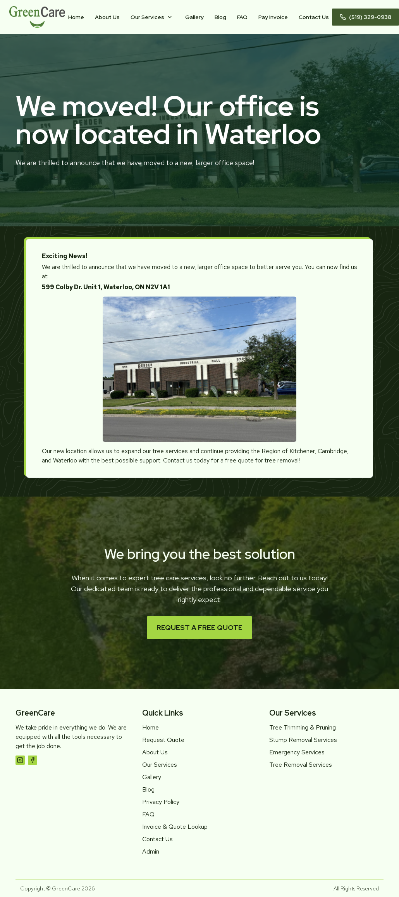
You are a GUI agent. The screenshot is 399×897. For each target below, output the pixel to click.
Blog (220, 17)
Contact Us (314, 17)
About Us (107, 17)
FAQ (242, 17)
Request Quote (163, 740)
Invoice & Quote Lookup (175, 827)
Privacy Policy (160, 802)
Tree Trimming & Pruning (302, 727)
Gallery (194, 17)
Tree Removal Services (300, 765)
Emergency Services (297, 752)
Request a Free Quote (199, 627)
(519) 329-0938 (365, 17)
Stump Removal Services (303, 740)
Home (76, 17)
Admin (150, 851)
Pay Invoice (273, 17)
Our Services (147, 17)
